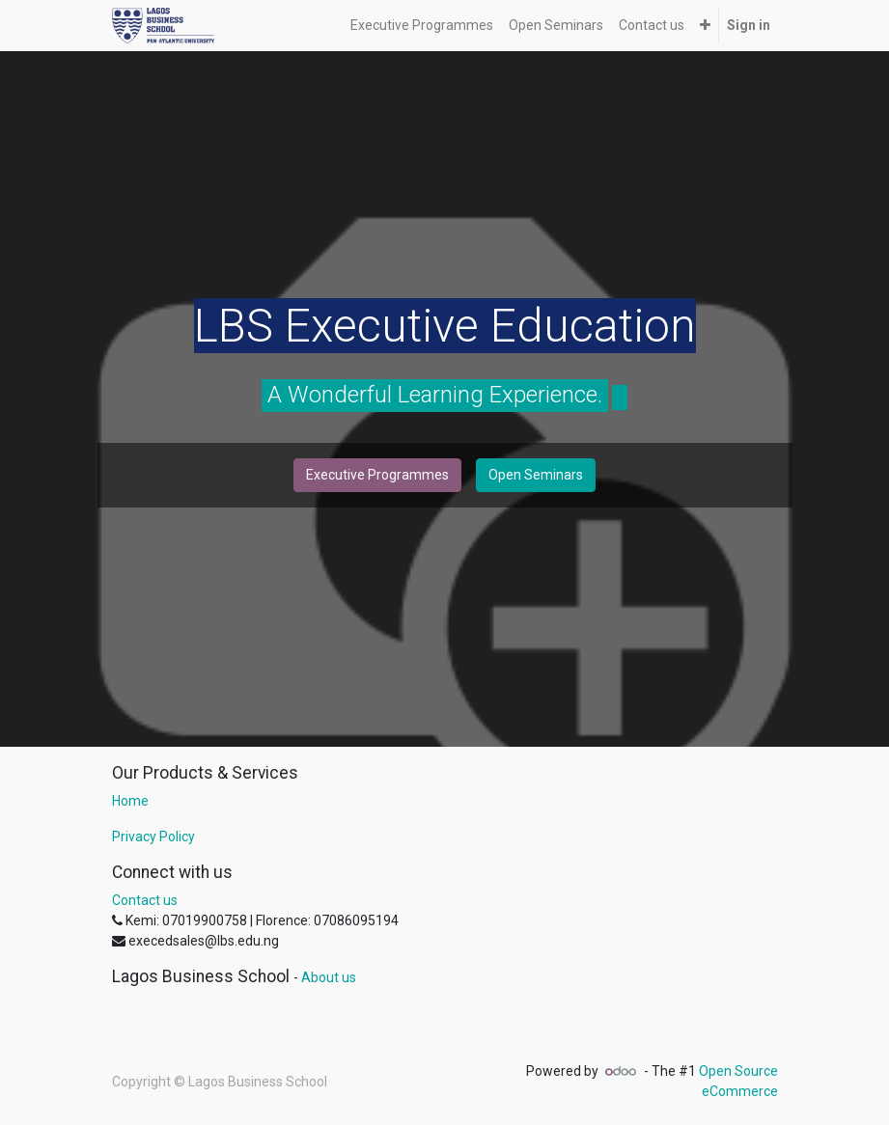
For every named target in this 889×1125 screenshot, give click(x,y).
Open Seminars (535, 474)
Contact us (145, 900)
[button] (705, 25)
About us (328, 977)
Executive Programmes (377, 474)
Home (130, 801)
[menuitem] (422, 25)
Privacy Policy (153, 836)
